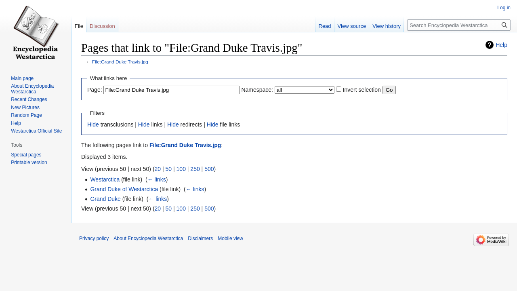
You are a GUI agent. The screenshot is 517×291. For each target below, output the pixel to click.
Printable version (29, 162)
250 (195, 169)
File (79, 26)
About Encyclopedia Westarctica (32, 89)
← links (156, 179)
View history (386, 26)
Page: (94, 89)
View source (352, 26)
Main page (22, 78)
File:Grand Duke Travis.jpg (120, 61)
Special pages (26, 155)
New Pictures (25, 107)
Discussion (102, 26)
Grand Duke (105, 199)
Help (501, 45)
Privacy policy (94, 238)
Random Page (26, 115)
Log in (504, 8)
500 (209, 169)
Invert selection (362, 89)
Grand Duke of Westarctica (124, 189)
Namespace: (257, 89)
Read (325, 26)
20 (158, 169)
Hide (93, 124)
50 (169, 169)
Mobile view (230, 238)
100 (181, 169)
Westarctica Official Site (36, 131)
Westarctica (105, 179)
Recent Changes (29, 99)
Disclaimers (200, 238)
